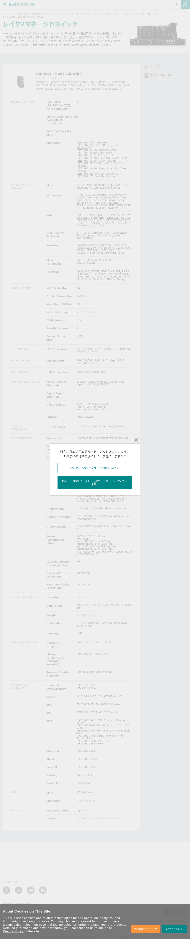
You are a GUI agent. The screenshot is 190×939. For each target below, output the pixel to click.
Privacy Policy (13, 931)
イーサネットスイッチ (84, 14)
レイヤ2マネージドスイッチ (118, 14)
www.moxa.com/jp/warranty (100, 818)
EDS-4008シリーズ (152, 14)
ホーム (7, 14)
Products (21, 14)
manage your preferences (106, 924)
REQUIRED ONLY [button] (145, 929)
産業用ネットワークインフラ (49, 14)
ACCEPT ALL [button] (174, 929)
